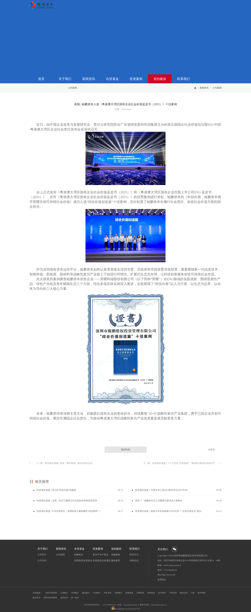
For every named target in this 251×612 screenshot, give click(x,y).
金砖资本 (64, 597)
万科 (193, 593)
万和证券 (173, 593)
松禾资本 (162, 593)
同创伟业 (151, 593)
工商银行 (64, 593)
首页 (41, 79)
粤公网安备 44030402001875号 (127, 609)
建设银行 (86, 593)
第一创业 (75, 597)
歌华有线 (202, 593)
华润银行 (75, 593)
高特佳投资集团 (50, 597)
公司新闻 (217, 88)
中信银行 (97, 593)
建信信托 (184, 593)
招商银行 (118, 593)
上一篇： (64, 463)
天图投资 (140, 593)
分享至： (212, 449)
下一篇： (179, 463)
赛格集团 (129, 593)
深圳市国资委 (51, 593)
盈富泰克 (36, 597)
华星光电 (107, 593)
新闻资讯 (204, 88)
